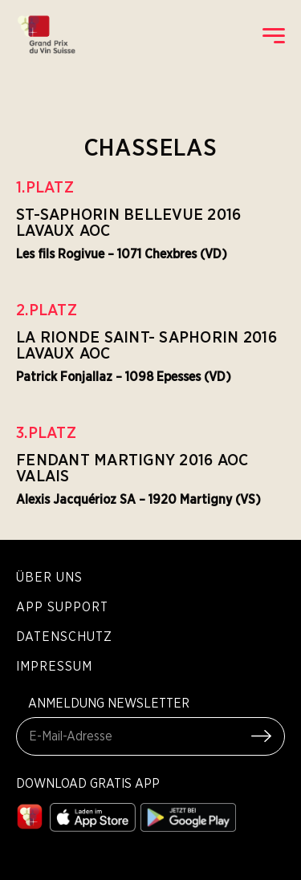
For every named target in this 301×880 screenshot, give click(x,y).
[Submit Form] (261, 736)
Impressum (54, 666)
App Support (62, 606)
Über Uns (49, 577)
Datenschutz (64, 636)
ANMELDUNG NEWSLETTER (108, 703)
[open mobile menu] (273, 35)
